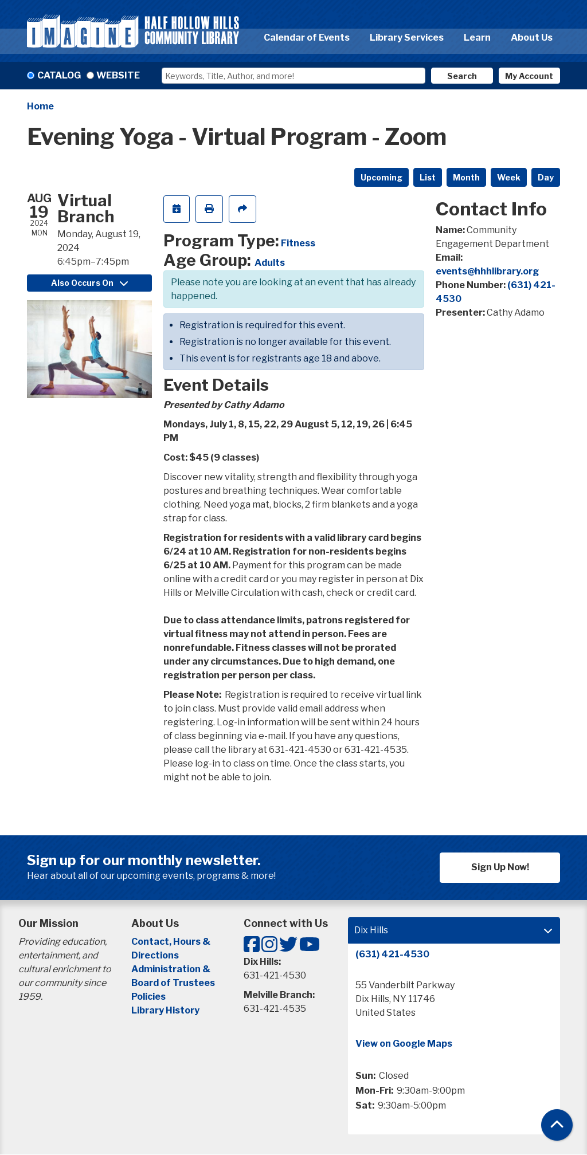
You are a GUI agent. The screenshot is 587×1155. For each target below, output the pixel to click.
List (428, 177)
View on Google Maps (403, 1043)
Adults (270, 262)
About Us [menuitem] (532, 37)
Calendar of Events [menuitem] (307, 37)
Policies (148, 996)
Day (546, 177)
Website (118, 75)
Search (462, 76)
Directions (155, 955)
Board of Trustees (173, 982)
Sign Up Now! (500, 867)
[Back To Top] (557, 1125)
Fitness (298, 243)
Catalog (59, 75)
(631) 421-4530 (392, 954)
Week (509, 177)
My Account (529, 76)
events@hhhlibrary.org (487, 271)
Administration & (171, 969)
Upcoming (381, 177)
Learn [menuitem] (477, 37)
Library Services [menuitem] (407, 37)
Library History (165, 1010)
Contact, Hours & (171, 941)
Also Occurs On (89, 283)
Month (466, 177)
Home (40, 106)
